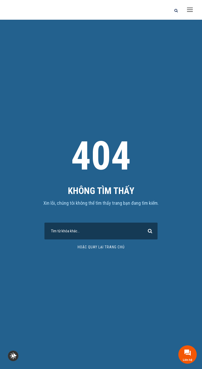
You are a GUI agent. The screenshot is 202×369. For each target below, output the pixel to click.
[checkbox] (13, 356)
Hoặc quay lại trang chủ (101, 247)
